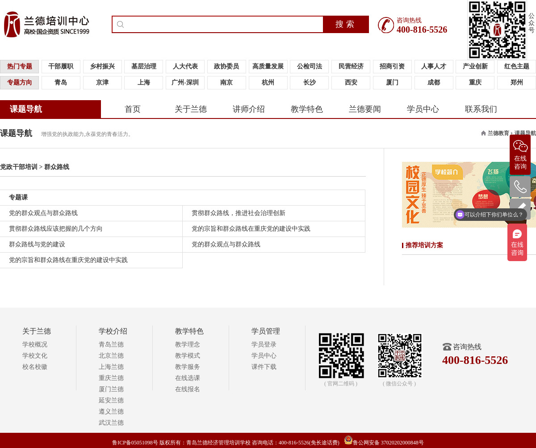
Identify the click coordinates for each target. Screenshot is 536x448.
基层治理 (143, 66)
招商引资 (392, 66)
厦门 (392, 82)
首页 (133, 109)
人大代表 (185, 66)
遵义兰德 (111, 411)
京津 (102, 82)
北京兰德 (111, 355)
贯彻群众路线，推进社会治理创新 (238, 213)
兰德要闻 (365, 109)
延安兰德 (111, 400)
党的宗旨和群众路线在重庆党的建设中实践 (251, 228)
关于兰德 (191, 109)
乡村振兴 (102, 66)
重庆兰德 (111, 378)
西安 (351, 82)
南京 (226, 82)
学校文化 (34, 355)
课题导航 (26, 109)
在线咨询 (520, 152)
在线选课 (187, 378)
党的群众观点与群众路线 (43, 213)
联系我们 (481, 109)
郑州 (517, 82)
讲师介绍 (249, 109)
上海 (144, 82)
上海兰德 (111, 366)
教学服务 (187, 366)
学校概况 (34, 344)
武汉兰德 (111, 422)
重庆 (475, 82)
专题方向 (19, 82)
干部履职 (60, 66)
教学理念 (187, 344)
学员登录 (263, 344)
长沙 (309, 82)
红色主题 (516, 66)
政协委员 (226, 66)
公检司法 (309, 66)
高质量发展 (268, 66)
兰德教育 (498, 133)
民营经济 (351, 66)
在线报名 (187, 389)
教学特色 (307, 109)
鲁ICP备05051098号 (135, 443)
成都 (433, 82)
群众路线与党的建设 (37, 244)
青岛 (60, 82)
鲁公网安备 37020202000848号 (384, 443)
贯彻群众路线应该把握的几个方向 (56, 228)
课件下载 (263, 366)
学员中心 (423, 109)
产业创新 (475, 66)
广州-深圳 (185, 82)
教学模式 (187, 355)
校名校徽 (34, 366)
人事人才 (433, 66)
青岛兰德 (111, 344)
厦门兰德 (111, 389)
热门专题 (19, 66)
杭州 (268, 82)
